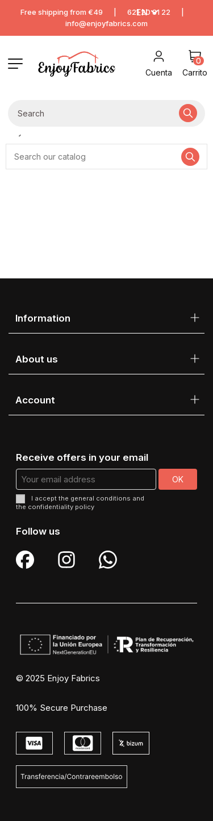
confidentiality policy (61, 507)
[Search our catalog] (188, 113)
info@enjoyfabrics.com (106, 23)
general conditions (100, 498)
